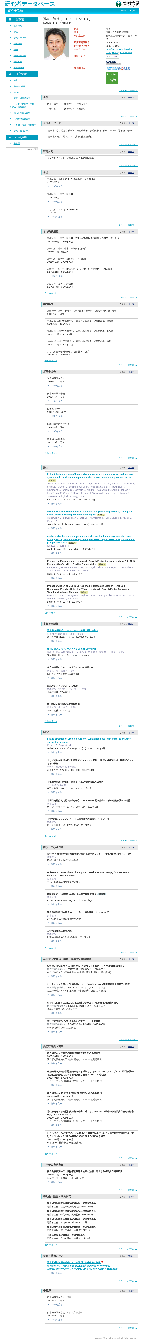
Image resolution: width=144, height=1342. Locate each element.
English (133, 10)
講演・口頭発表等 (22, 98)
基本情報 (18, 25)
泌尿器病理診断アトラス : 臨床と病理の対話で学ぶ (72, 630)
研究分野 (18, 43)
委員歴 (17, 143)
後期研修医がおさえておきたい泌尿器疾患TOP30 (71, 649)
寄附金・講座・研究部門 (25, 125)
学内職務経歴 (20, 55)
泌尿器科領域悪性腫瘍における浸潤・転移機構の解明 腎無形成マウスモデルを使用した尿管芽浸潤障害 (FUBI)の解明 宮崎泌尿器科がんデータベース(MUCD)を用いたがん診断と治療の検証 (82, 1265)
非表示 (131, 97)
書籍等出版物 (20, 86)
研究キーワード (21, 37)
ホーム (124, 11)
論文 (16, 80)
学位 (16, 31)
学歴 (16, 49)
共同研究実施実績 (22, 119)
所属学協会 (19, 67)
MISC (16, 92)
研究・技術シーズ (22, 131)
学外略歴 (18, 61)
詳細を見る (55, 186)
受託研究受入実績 (22, 113)
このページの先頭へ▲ (128, 90)
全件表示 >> (51, 293)
